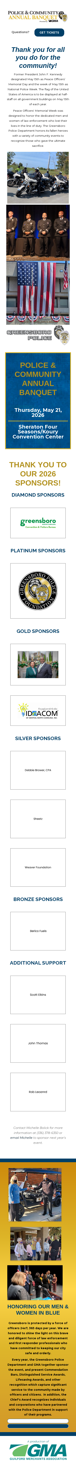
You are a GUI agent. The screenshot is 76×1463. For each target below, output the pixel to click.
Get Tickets (49, 32)
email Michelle (21, 1138)
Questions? (20, 32)
